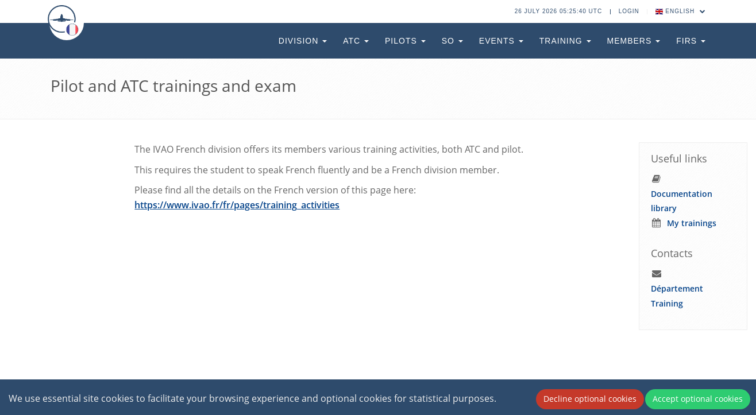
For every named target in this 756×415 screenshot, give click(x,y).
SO (452, 40)
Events (501, 40)
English (680, 11)
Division (303, 40)
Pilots (405, 40)
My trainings (691, 223)
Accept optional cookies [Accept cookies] (698, 398)
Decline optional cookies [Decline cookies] (590, 398)
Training (565, 40)
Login (629, 11)
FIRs (690, 40)
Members (634, 40)
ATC (356, 40)
